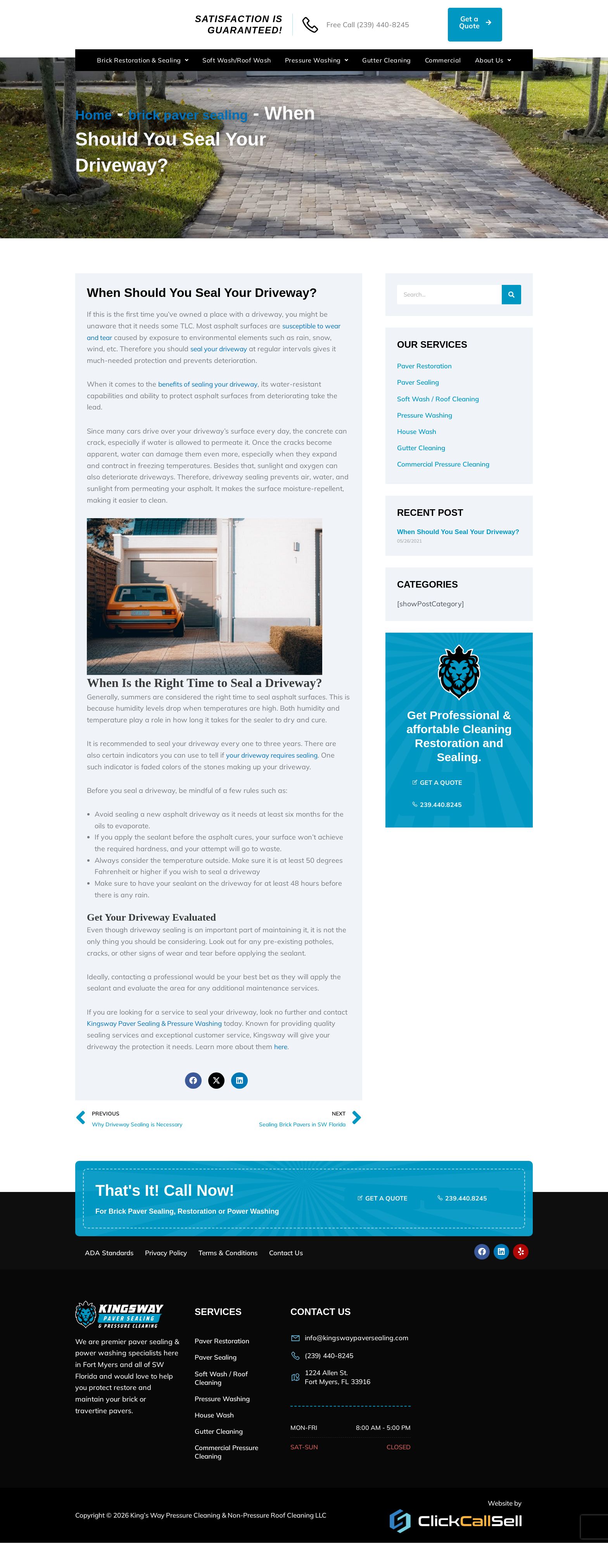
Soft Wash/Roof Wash (236, 60)
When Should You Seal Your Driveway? (458, 532)
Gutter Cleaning (386, 60)
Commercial (443, 60)
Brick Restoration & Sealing (142, 60)
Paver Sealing (418, 382)
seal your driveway (221, 348)
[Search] (511, 294)
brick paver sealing (227, 113)
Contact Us (286, 1254)
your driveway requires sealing (276, 755)
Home (101, 113)
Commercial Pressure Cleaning (443, 464)
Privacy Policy (166, 1254)
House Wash (416, 431)
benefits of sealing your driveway (212, 384)
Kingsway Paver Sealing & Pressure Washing (161, 1023)
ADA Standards (109, 1254)
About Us (493, 60)
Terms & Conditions (228, 1254)
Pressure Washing (317, 60)
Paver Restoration (424, 366)
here (281, 1046)
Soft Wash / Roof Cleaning (438, 399)
